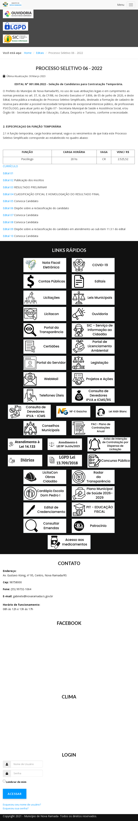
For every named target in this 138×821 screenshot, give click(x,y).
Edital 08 (8, 222)
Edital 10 (8, 236)
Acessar (15, 793)
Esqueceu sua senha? (15, 808)
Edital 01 (8, 173)
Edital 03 (8, 187)
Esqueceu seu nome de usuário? (22, 804)
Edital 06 (8, 208)
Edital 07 (8, 215)
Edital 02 (8, 180)
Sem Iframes (69, 657)
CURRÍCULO (10, 166)
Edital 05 (8, 201)
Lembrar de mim (16, 782)
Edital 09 (8, 229)
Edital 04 (8, 194)
